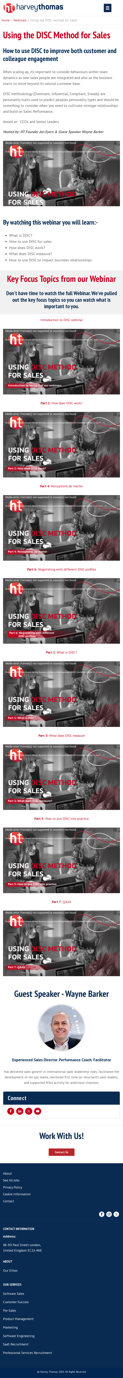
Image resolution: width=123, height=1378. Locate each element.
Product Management (18, 1319)
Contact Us (61, 1152)
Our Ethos (10, 1270)
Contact (8, 1201)
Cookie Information (17, 1194)
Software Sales (13, 1293)
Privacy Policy (12, 1187)
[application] (61, 173)
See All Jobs (11, 1180)
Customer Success (16, 1302)
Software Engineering (18, 1336)
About (7, 1173)
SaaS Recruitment (16, 1344)
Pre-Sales (9, 1310)
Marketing (10, 1327)
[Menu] (107, 8)
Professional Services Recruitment (27, 1353)
